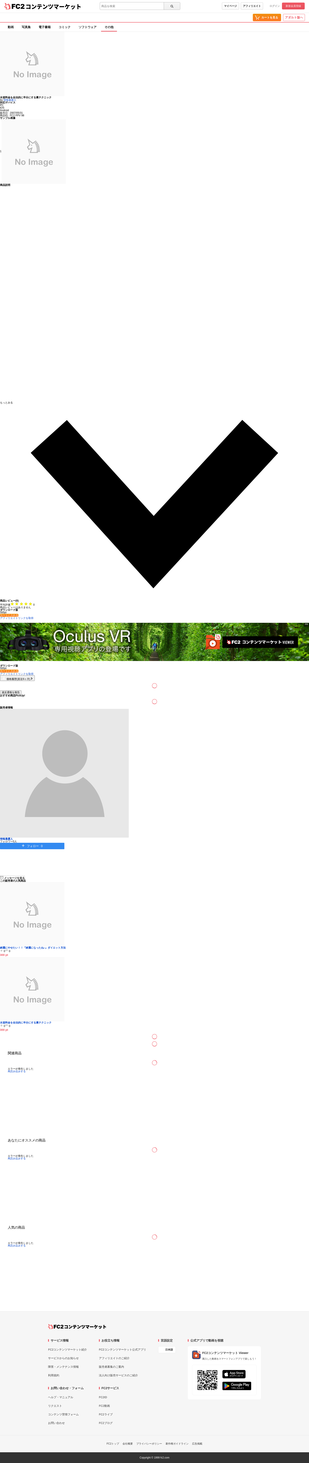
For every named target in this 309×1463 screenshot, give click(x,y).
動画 (11, 27)
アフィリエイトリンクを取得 (16, 618)
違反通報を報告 (11, 692)
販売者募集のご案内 (111, 1366)
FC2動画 (104, 1405)
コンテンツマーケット (53, 6)
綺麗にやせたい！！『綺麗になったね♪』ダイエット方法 (33, 947)
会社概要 (128, 1443)
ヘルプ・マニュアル (60, 1397)
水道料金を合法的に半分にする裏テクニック (26, 1022)
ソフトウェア (88, 27)
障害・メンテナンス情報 (63, 1366)
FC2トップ (113, 1443)
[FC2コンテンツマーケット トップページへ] (77, 1327)
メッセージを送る (12, 877)
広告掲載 (197, 1443)
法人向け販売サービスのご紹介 (118, 1375)
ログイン (275, 6)
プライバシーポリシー (149, 1443)
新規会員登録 (293, 6)
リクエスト (55, 1405)
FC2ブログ (106, 1423)
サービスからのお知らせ (63, 1358)
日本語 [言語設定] (169, 1349)
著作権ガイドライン (177, 1443)
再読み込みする (17, 1071)
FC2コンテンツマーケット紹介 (67, 1349)
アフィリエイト (252, 6)
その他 (109, 27)
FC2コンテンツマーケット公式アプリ (122, 1349)
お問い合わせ (56, 1423)
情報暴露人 (9, 100)
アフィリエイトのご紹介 (114, 1358)
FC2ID (103, 1397)
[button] (154, 500)
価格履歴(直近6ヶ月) (17, 679)
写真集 (26, 27)
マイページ (230, 6)
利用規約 (53, 1375)
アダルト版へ (294, 17)
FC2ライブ (106, 1414)
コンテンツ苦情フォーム (63, 1414)
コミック (65, 27)
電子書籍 (45, 27)
